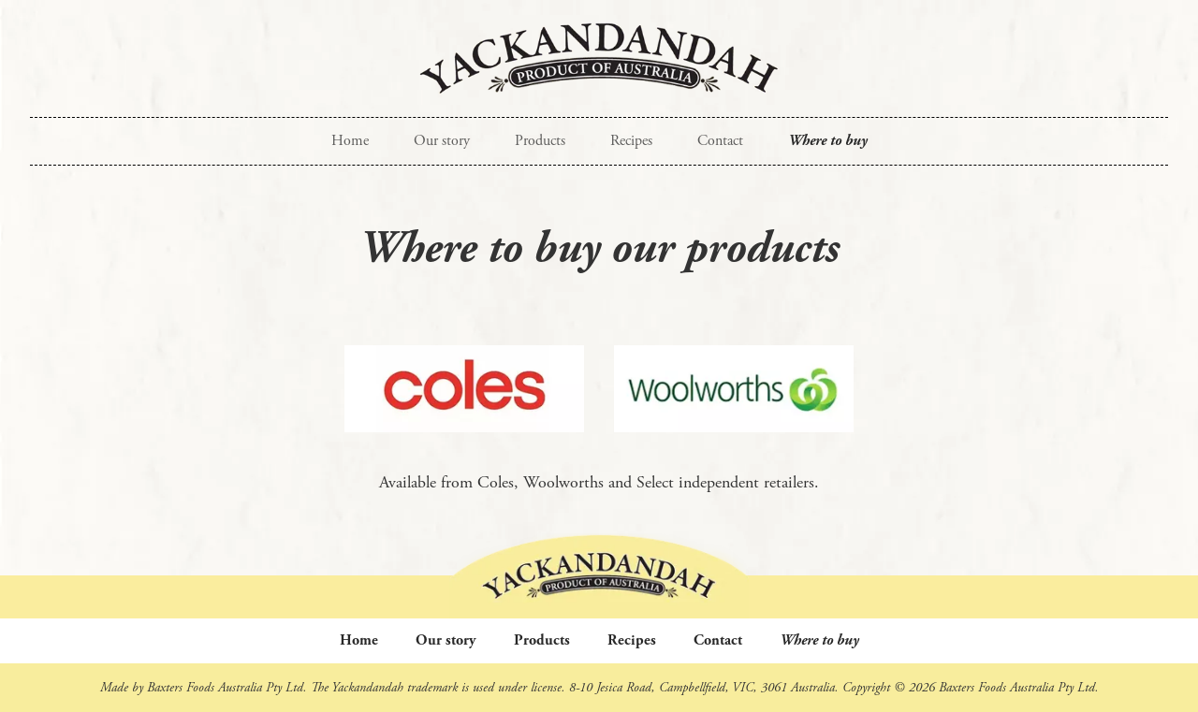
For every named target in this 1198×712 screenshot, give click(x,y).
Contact (720, 141)
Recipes (631, 141)
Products (540, 141)
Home (350, 141)
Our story (442, 141)
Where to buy (828, 141)
